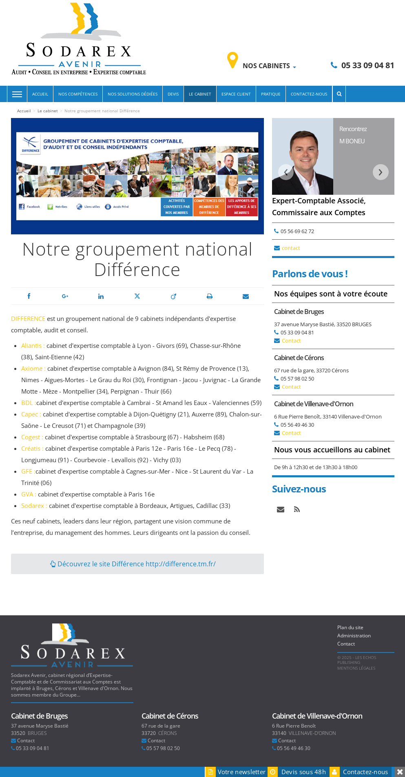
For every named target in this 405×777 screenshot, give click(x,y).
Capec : (32, 414)
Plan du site (350, 627)
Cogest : (32, 437)
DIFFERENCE (28, 318)
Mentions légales (356, 668)
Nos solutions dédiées (132, 94)
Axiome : (33, 368)
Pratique (271, 94)
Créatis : (33, 448)
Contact (291, 340)
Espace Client (236, 94)
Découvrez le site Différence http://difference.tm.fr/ (133, 563)
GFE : (28, 471)
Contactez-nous (309, 94)
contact (291, 248)
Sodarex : (34, 505)
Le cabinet (200, 94)
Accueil (40, 94)
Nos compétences (77, 94)
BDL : (28, 403)
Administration (354, 635)
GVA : (29, 494)
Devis (173, 94)
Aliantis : (33, 345)
